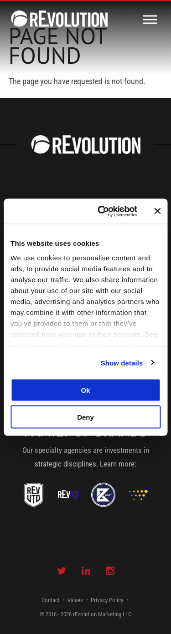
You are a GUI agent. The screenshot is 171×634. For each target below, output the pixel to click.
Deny (85, 417)
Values (75, 600)
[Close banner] (157, 211)
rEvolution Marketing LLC (102, 614)
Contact (50, 600)
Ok (85, 390)
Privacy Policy (107, 600)
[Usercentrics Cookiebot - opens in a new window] (102, 211)
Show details (122, 362)
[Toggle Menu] (150, 19)
